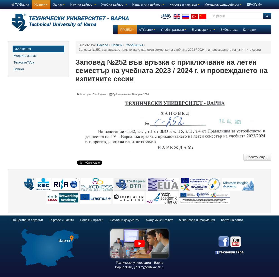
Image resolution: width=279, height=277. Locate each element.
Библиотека (229, 29)
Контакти (249, 29)
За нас (59, 4)
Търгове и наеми (61, 220)
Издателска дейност (148, 4)
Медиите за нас (25, 55)
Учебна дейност (114, 4)
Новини (41, 4)
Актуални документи (124, 220)
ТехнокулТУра (24, 62)
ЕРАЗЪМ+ (254, 4)
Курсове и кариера (184, 4)
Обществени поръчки (27, 220)
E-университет (203, 29)
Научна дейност (83, 4)
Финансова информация (197, 220)
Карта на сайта (232, 220)
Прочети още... (257, 157)
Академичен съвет (159, 220)
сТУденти (147, 29)
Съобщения (22, 49)
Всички (19, 69)
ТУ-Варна (20, 4)
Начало (102, 45)
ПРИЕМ (127, 29)
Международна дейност (223, 4)
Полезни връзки (91, 220)
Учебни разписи (173, 29)
